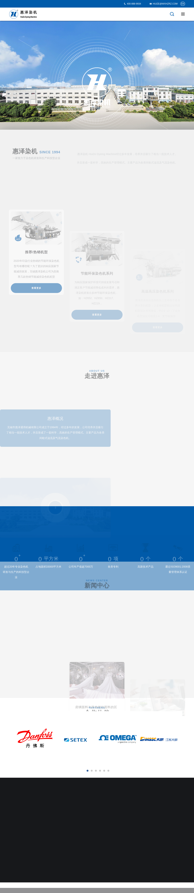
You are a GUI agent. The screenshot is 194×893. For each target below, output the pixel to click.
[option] (97, 75)
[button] (87, 771)
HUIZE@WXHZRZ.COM (163, 3)
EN (182, 3)
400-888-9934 (134, 3)
